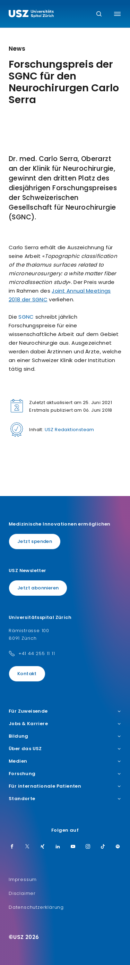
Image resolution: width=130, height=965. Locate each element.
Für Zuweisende (65, 711)
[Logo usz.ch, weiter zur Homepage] (31, 14)
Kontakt (27, 673)
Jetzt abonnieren (38, 588)
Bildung (65, 736)
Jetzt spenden (34, 541)
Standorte (65, 799)
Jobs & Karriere (65, 724)
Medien (65, 761)
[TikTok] (103, 847)
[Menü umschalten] (117, 14)
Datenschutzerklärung (36, 907)
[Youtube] (73, 847)
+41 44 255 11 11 (36, 653)
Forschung (65, 774)
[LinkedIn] (57, 847)
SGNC (26, 316)
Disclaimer (22, 893)
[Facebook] (12, 847)
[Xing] (42, 847)
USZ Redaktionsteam (69, 429)
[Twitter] (27, 847)
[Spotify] (117, 847)
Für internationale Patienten (65, 786)
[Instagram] (88, 847)
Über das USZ (65, 749)
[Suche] (99, 14)
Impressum (23, 879)
